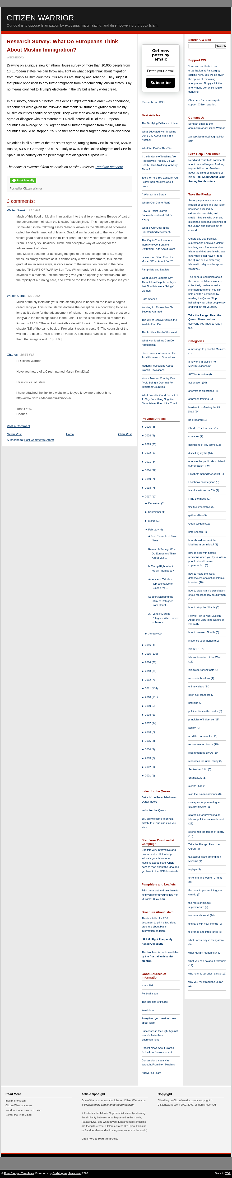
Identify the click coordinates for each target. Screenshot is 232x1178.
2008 (148, 714)
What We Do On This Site (157, 148)
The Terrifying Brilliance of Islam (160, 123)
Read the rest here (109, 167)
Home (70, 434)
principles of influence (201, 719)
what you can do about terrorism (207, 961)
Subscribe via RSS (153, 102)
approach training (199, 398)
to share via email (199, 915)
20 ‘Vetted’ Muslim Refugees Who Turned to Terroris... (163, 618)
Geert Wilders (196, 523)
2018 (148, 487)
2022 (148, 452)
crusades (194, 436)
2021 (148, 461)
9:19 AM (34, 296)
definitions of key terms (202, 444)
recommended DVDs (201, 752)
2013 (148, 671)
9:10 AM (34, 210)
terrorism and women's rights (205, 877)
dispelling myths (198, 453)
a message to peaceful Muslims (207, 349)
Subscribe (160, 82)
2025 (148, 426)
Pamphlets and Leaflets (155, 269)
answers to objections (201, 390)
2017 (148, 496)
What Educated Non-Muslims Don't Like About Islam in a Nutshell (159, 136)
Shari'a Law (195, 777)
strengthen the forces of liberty (206, 831)
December (154, 503)
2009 (148, 706)
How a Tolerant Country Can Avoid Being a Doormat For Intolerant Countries (158, 382)
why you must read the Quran (205, 981)
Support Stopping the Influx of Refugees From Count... (160, 601)
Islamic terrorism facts (201, 669)
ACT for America (198, 374)
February (154, 529)
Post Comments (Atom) (39, 440)
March (152, 520)
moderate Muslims (199, 678)
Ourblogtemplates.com (66, 1173)
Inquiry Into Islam (15, 1100)
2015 (148, 653)
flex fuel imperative (199, 507)
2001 (148, 775)
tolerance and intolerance (203, 931)
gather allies (195, 515)
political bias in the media (203, 711)
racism (192, 727)
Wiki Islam (148, 1010)
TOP (228, 1173)
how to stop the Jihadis (202, 607)
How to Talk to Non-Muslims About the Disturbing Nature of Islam (206, 620)
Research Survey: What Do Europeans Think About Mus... (162, 553)
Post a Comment (18, 426)
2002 (148, 767)
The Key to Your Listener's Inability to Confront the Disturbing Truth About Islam (158, 244)
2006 (148, 732)
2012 (148, 679)
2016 (148, 644)
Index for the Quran (154, 810)
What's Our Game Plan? (156, 202)
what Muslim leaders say (203, 952)
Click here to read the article (99, 1138)
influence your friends (201, 640)
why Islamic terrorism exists (205, 973)
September (155, 512)
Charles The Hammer (201, 428)
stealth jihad (195, 786)
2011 (148, 688)
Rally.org (212, 70)
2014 (148, 662)
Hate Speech (149, 299)
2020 (148, 470)
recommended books (201, 744)
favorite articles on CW (202, 490)
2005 (148, 740)
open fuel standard (199, 694)
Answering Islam (151, 1072)
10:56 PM (27, 354)
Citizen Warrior (40, 18)
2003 (148, 758)
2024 (148, 435)
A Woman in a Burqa (154, 194)
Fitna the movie (197, 498)
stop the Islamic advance (203, 794)
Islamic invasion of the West (204, 657)
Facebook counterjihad (202, 482)
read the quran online (201, 736)
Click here (159, 899)
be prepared (195, 419)
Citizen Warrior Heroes (18, 1105)
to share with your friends (203, 923)
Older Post (125, 434)
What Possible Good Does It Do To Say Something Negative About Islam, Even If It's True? (160, 399)
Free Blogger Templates (19, 1173)
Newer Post (14, 434)
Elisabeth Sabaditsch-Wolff (204, 474)
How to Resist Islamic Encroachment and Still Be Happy (157, 215)
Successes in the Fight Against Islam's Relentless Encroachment (160, 1035)
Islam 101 (147, 985)
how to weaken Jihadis (202, 632)
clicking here (195, 74)
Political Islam (150, 993)
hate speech (196, 531)
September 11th (198, 769)
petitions (193, 702)
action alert (195, 382)
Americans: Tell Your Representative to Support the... (160, 583)
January (153, 633)
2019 (148, 479)
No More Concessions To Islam (23, 1110)
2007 (148, 723)
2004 (148, 749)
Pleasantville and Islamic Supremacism (109, 1104)
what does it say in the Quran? (206, 940)
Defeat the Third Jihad (18, 1114)
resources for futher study (203, 761)
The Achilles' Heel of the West (159, 332)
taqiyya (194, 268)
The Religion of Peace (155, 1001)
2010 (148, 697)
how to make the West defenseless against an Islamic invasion (206, 578)
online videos (196, 686)
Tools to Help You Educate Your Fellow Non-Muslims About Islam (160, 182)
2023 (148, 444)
